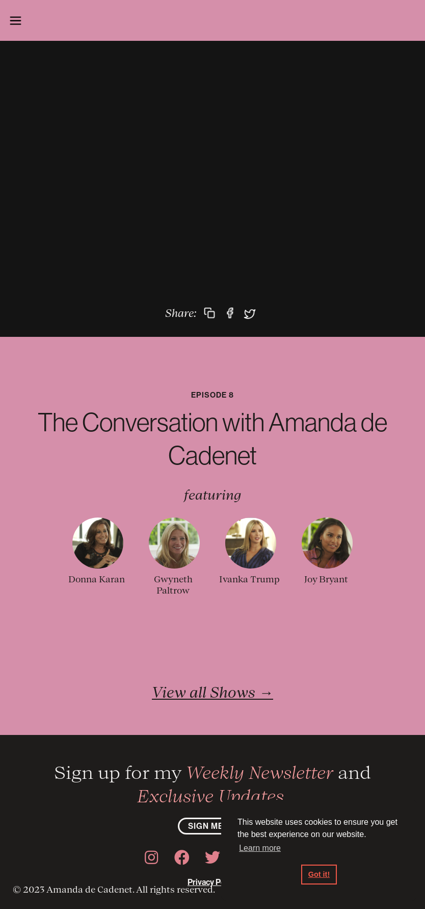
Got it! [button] (319, 874)
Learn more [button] (260, 848)
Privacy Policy (212, 882)
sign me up (212, 826)
